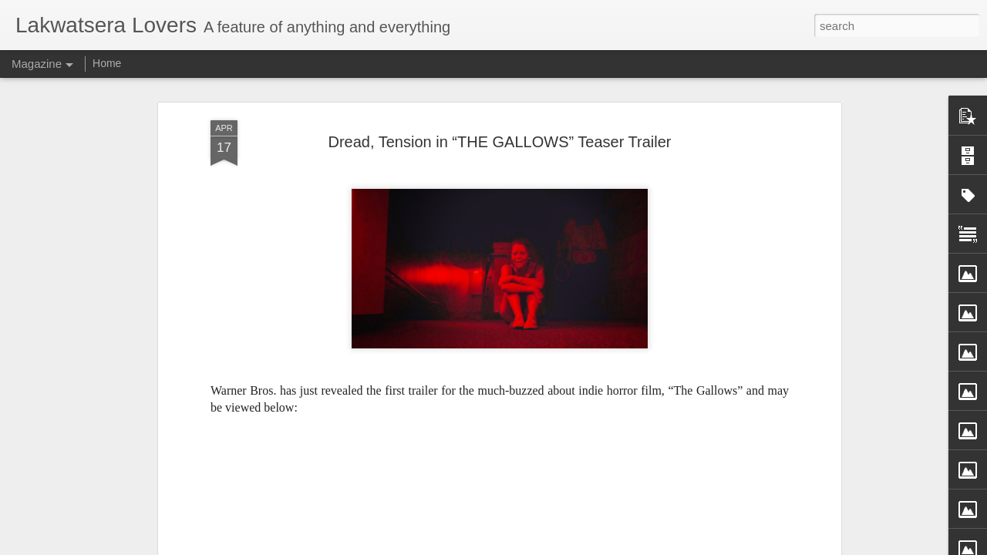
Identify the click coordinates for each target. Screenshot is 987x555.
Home (107, 63)
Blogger (563, 546)
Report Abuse (608, 546)
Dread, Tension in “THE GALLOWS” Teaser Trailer (500, 114)
